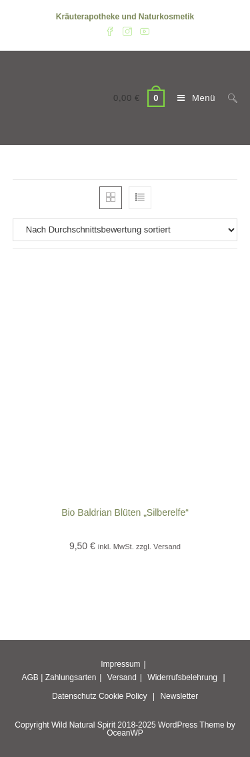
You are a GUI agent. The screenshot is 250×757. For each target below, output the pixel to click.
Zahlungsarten (71, 677)
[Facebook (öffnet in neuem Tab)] (110, 31)
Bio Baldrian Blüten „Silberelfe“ (125, 512)
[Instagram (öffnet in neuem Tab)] (127, 31)
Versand (122, 677)
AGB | (32, 677)
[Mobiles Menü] (192, 98)
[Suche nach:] (227, 98)
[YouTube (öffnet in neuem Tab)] (142, 31)
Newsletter (179, 696)
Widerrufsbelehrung (182, 677)
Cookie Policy (123, 696)
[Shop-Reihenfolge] (125, 229)
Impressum (120, 664)
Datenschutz (74, 696)
